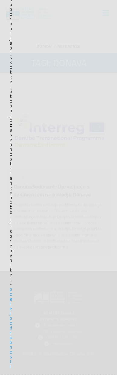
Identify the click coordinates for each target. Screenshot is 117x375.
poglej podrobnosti (11, 327)
